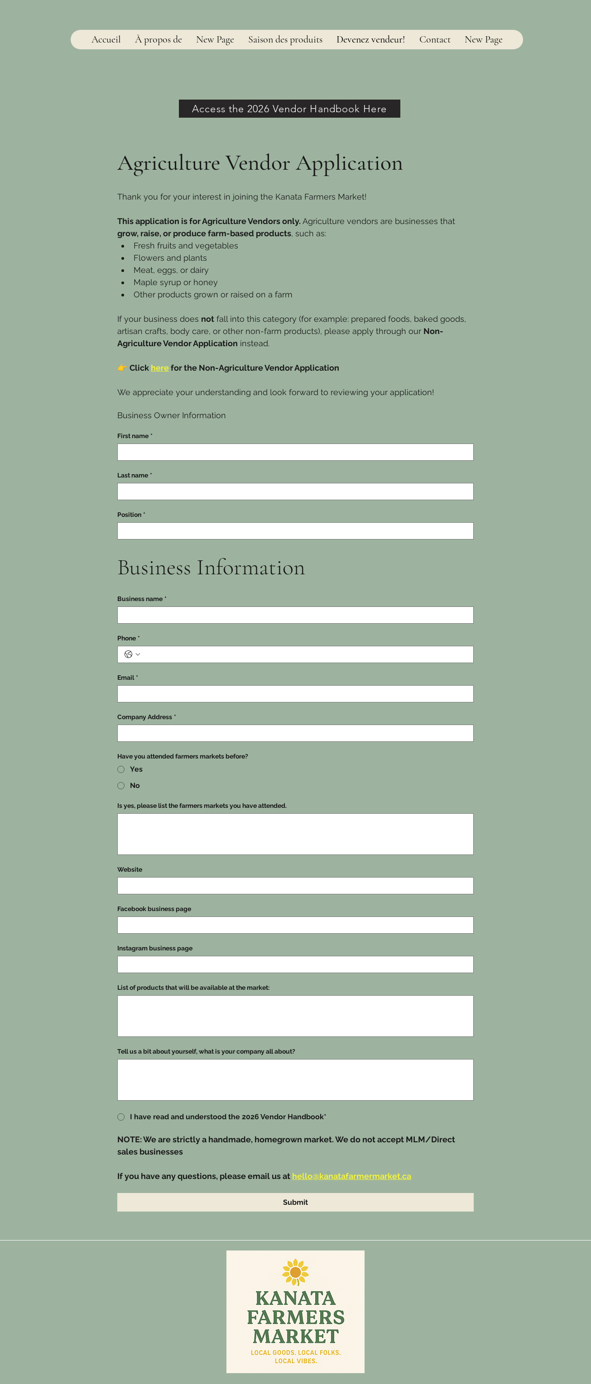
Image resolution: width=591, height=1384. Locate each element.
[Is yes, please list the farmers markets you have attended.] (295, 834)
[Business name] (293, 615)
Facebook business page (154, 908)
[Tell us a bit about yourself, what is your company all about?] (295, 1080)
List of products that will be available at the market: (193, 987)
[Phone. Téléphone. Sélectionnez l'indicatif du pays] (132, 654)
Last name (134, 475)
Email (127, 678)
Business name (142, 599)
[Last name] (293, 491)
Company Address (146, 717)
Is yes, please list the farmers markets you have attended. (202, 805)
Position (131, 515)
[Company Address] (293, 733)
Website (129, 869)
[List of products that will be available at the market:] (295, 1016)
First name (135, 436)
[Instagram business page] (293, 964)
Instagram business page (154, 948)
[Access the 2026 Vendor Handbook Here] (289, 109)
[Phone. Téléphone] (304, 654)
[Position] (293, 531)
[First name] (293, 452)
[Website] (293, 886)
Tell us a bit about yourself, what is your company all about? (206, 1051)
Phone (128, 638)
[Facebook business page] (293, 925)
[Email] (293, 694)
